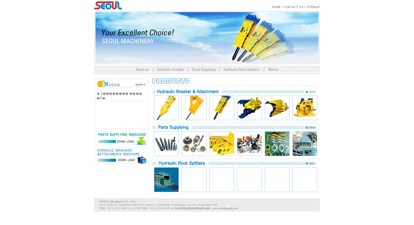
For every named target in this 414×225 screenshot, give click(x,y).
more (312, 92)
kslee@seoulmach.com (195, 208)
